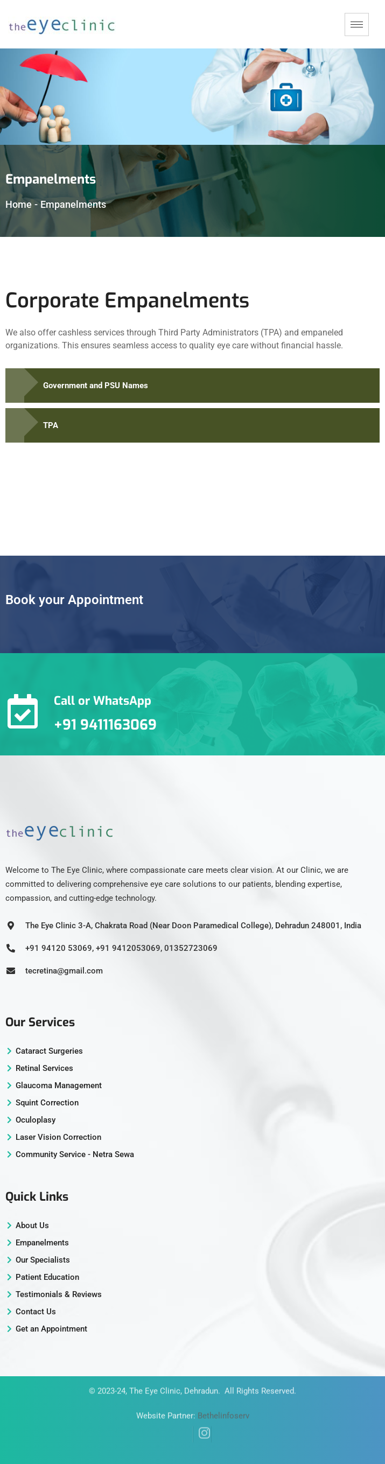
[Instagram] (202, 1419)
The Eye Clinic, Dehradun (173, 1379)
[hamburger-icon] (357, 24)
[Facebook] (183, 1419)
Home (18, 204)
